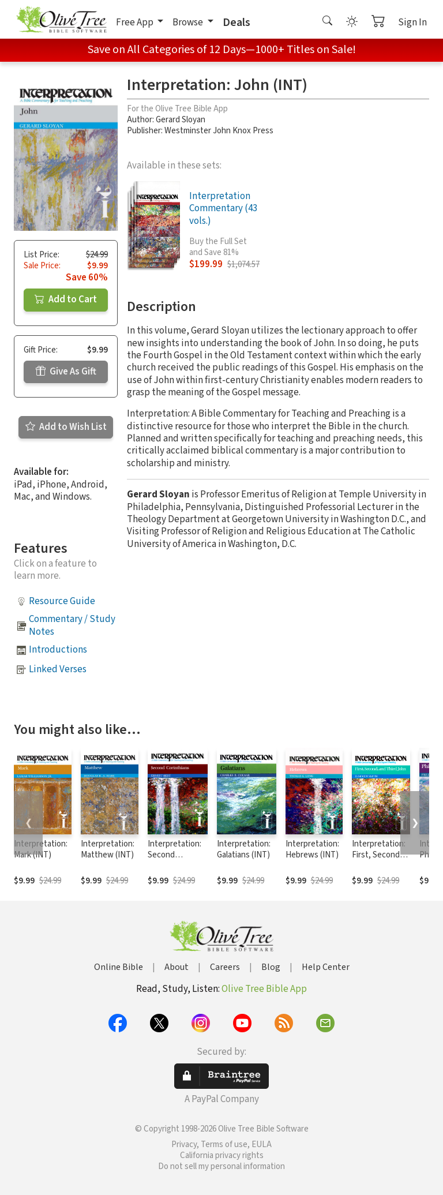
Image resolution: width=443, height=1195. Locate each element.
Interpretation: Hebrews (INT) (312, 849)
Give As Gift (66, 372)
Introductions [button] (58, 650)
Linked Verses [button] (58, 669)
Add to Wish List (66, 427)
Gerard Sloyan (180, 120)
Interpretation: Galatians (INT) (244, 849)
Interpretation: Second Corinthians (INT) (174, 860)
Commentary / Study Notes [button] (72, 625)
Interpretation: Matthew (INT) (107, 849)
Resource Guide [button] (62, 601)
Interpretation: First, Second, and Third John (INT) (379, 860)
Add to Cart (66, 299)
